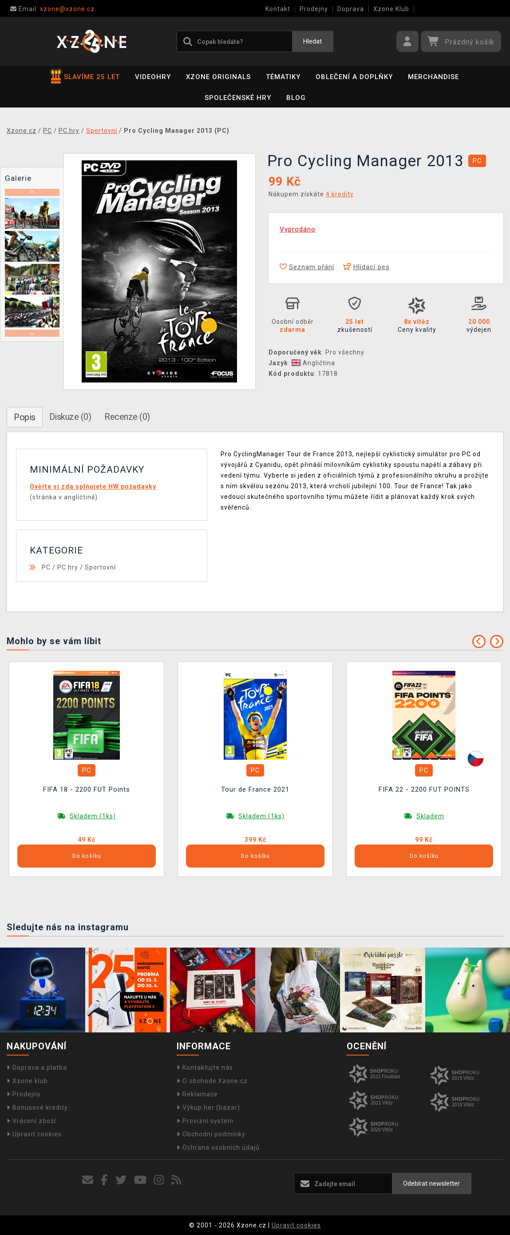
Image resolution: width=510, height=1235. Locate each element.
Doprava (350, 8)
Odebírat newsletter (431, 1183)
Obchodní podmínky (211, 1134)
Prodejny (314, 8)
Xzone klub (27, 1080)
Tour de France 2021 (255, 789)
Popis (25, 417)
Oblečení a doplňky (354, 77)
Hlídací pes (366, 267)
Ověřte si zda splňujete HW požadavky (93, 486)
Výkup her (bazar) (208, 1107)
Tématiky (283, 77)
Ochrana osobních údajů (218, 1147)
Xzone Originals (218, 77)
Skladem (430, 816)
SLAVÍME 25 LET (85, 77)
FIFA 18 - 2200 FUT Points (86, 789)
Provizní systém (205, 1120)
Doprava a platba (37, 1067)
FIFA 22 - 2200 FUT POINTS (424, 789)
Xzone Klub (391, 8)
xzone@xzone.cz (52, 8)
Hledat (312, 41)
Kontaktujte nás (205, 1067)
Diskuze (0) (70, 416)
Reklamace (197, 1094)
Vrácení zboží (31, 1120)
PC (46, 567)
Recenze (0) (127, 416)
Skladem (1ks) (93, 816)
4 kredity (340, 194)
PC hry (67, 567)
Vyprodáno (298, 229)
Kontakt (277, 8)
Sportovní (100, 567)
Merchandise (433, 77)
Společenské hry (238, 98)
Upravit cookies (34, 1134)
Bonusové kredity (37, 1107)
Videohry (153, 77)
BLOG (296, 98)
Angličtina (313, 363)
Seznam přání (307, 267)
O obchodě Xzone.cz (212, 1080)
